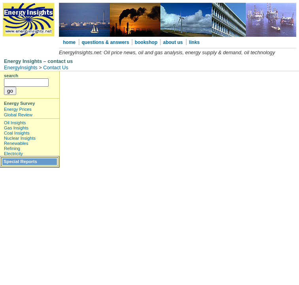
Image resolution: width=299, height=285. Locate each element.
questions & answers (105, 42)
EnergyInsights (21, 67)
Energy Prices (18, 109)
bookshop (147, 42)
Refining (12, 148)
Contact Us (55, 67)
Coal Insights (17, 133)
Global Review (18, 114)
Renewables (16, 143)
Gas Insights (16, 127)
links (194, 42)
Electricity (13, 153)
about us (173, 42)
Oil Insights (15, 122)
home (69, 42)
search (11, 75)
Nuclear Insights (20, 138)
